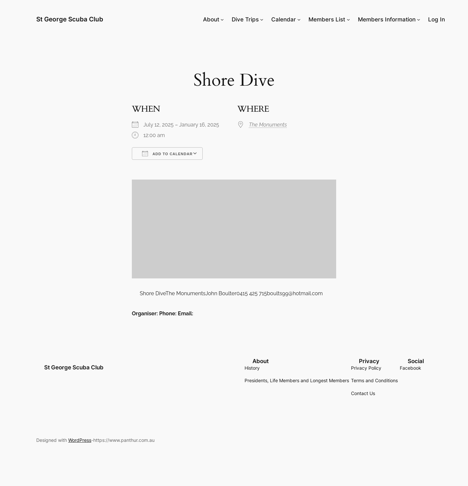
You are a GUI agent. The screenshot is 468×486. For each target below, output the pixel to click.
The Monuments (268, 125)
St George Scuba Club (69, 19)
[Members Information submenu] (418, 19)
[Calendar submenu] (299, 19)
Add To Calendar (167, 154)
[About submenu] (222, 19)
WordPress (79, 440)
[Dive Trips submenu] (261, 19)
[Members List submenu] (348, 19)
